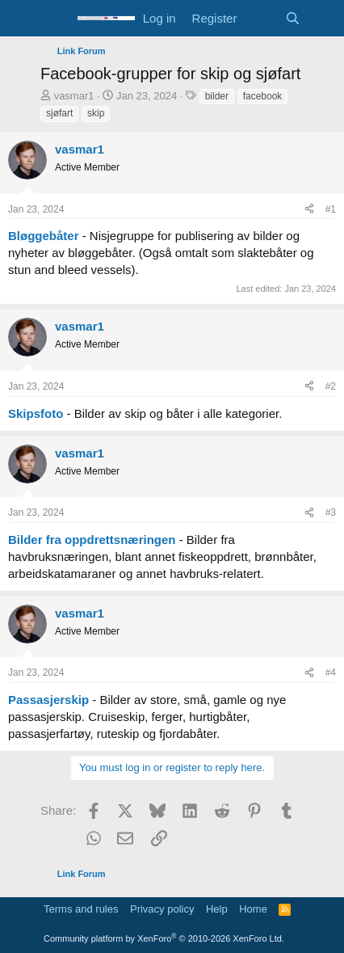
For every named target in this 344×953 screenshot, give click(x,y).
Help (217, 909)
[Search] (292, 18)
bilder (217, 96)
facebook (263, 96)
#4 (330, 672)
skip (95, 113)
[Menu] (54, 18)
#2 (330, 386)
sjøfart (59, 113)
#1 (330, 209)
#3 (330, 512)
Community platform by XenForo (164, 938)
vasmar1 (74, 96)
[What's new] (260, 18)
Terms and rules (81, 909)
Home (253, 909)
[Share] (309, 209)
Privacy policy (162, 909)
